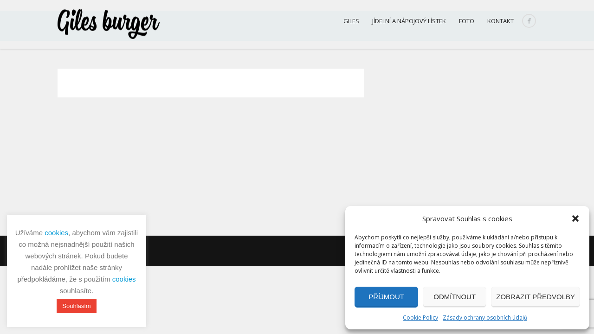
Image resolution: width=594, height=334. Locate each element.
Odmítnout (454, 297)
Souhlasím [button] (76, 305)
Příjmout (386, 297)
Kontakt (500, 21)
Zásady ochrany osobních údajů (485, 317)
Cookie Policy (420, 317)
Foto (466, 21)
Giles (351, 21)
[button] (575, 218)
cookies (56, 233)
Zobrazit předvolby (535, 297)
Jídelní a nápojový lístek (409, 21)
